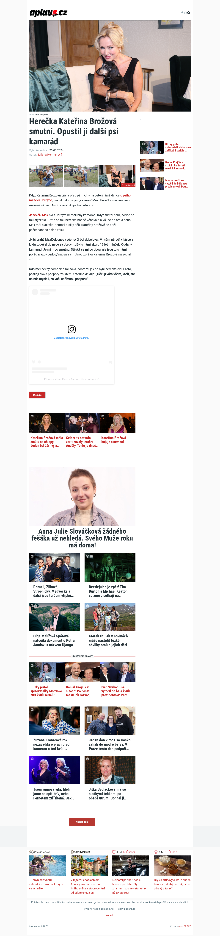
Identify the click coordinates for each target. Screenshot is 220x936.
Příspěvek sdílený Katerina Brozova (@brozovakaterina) (71, 379)
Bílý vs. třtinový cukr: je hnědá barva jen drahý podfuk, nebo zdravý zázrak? (172, 885)
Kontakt (110, 916)
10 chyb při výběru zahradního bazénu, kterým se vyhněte (46, 885)
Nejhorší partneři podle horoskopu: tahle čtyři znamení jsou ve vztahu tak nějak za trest (129, 887)
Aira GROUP (185, 927)
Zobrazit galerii (128, 185)
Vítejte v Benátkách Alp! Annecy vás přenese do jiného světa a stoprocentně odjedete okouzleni (88, 887)
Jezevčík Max (38, 215)
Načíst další (82, 822)
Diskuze (37, 395)
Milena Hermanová (50, 154)
